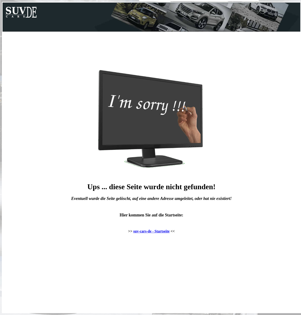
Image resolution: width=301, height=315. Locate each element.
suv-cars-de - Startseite (151, 231)
